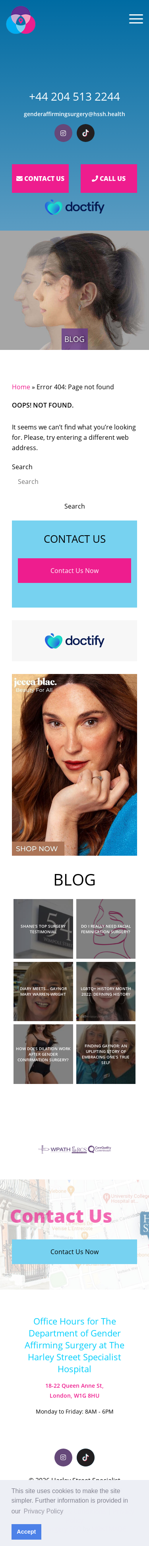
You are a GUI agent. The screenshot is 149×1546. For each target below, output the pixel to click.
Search (22, 466)
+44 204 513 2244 (74, 96)
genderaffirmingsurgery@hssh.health (74, 114)
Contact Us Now (74, 570)
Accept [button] (26, 1532)
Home (21, 387)
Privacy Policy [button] (44, 1511)
